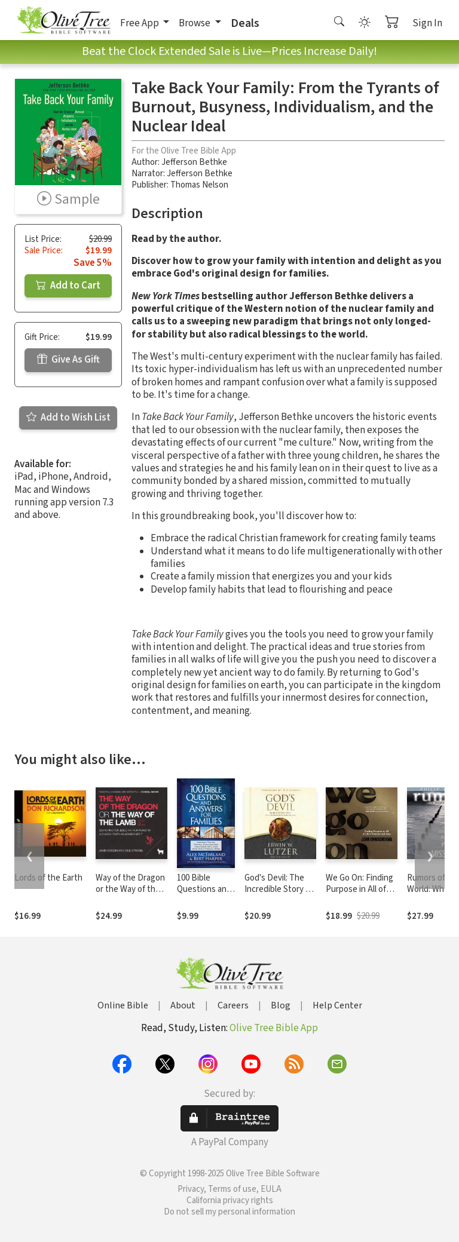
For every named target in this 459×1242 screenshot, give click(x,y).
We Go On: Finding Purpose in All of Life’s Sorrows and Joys (360, 895)
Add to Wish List (68, 417)
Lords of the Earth (48, 878)
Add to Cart (68, 285)
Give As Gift (68, 359)
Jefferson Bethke (194, 162)
